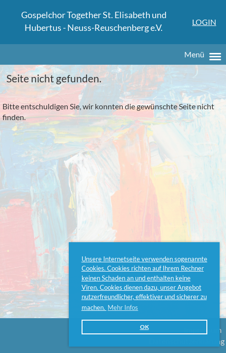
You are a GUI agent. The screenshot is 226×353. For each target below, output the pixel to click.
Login (204, 21)
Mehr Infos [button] (123, 307)
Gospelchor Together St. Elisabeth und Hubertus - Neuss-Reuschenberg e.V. (94, 21)
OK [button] (144, 327)
